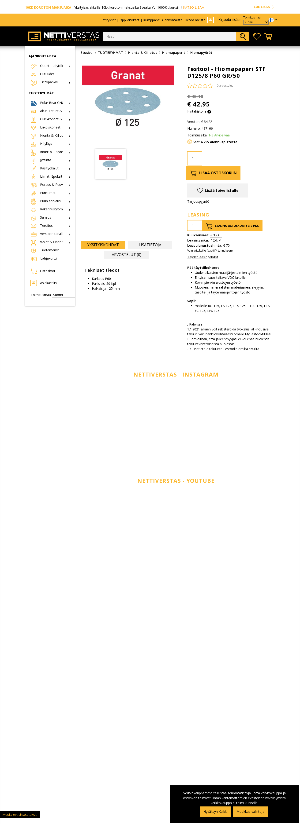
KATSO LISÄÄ (193, 7)
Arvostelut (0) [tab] (126, 254)
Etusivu (87, 52)
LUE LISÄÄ (264, 6)
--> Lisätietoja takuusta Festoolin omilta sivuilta (223, 349)
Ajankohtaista (171, 20)
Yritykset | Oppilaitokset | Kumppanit (131, 20)
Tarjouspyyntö (198, 201)
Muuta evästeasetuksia (20, 814)
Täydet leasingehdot (202, 257)
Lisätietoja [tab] (150, 244)
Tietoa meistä (194, 20)
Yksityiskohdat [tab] (103, 244)
